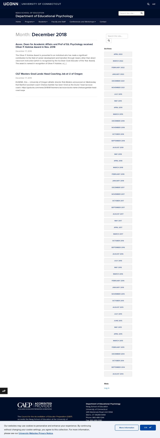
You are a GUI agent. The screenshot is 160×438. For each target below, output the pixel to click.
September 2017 (118, 207)
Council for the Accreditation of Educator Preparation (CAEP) (46, 416)
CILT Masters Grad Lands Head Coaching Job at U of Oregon (49, 73)
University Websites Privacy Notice (36, 433)
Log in (106, 388)
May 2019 (118, 101)
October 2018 (118, 134)
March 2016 (118, 274)
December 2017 (118, 187)
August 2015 (118, 307)
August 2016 (118, 254)
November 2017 (118, 194)
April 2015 (118, 334)
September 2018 (118, 141)
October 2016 (118, 241)
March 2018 (118, 167)
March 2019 (118, 114)
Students (43, 22)
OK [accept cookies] (148, 427)
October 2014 (118, 361)
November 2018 (118, 128)
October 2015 (118, 301)
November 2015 (118, 294)
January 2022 (118, 74)
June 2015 (118, 321)
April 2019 (118, 108)
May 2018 (118, 154)
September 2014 (118, 367)
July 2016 (118, 261)
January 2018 (118, 181)
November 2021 (118, 88)
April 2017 (118, 227)
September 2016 (118, 247)
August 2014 (118, 374)
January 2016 (118, 287)
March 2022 (118, 61)
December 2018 (118, 121)
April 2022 (118, 54)
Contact (103, 22)
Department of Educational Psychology (44, 16)
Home (18, 22)
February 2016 (118, 281)
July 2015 (118, 314)
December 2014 (118, 354)
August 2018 (118, 148)
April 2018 (118, 161)
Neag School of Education (30, 13)
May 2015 (118, 327)
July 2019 (118, 94)
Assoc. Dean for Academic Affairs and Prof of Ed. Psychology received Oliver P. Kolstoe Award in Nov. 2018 (54, 45)
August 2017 (118, 214)
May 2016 (118, 267)
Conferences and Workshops (83, 22)
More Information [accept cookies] (126, 427)
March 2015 (118, 341)
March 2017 (118, 234)
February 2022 (118, 68)
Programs (29, 22)
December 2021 (118, 81)
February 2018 (118, 174)
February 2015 (118, 347)
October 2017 (118, 201)
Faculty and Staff (59, 22)
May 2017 (118, 221)
